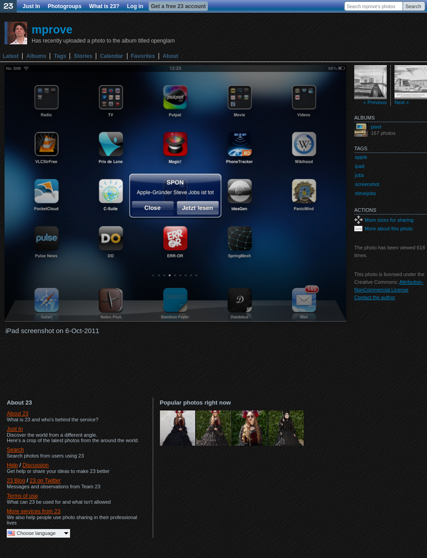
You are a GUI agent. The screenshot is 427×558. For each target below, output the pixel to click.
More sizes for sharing (389, 220)
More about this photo (389, 228)
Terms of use (22, 496)
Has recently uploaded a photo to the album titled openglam (103, 41)
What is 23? (104, 6)
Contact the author (374, 297)
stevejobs (365, 193)
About (170, 56)
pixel (376, 126)
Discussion (36, 465)
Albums (36, 56)
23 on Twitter (45, 480)
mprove (52, 29)
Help (12, 465)
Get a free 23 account (178, 6)
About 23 (17, 413)
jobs (359, 175)
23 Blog (16, 480)
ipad (360, 166)
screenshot (367, 184)
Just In (31, 6)
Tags (60, 56)
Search (413, 6)
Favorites (143, 56)
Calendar (111, 56)
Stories (83, 56)
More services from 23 (34, 511)
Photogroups (65, 6)
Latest (11, 56)
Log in (135, 6)
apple (361, 157)
